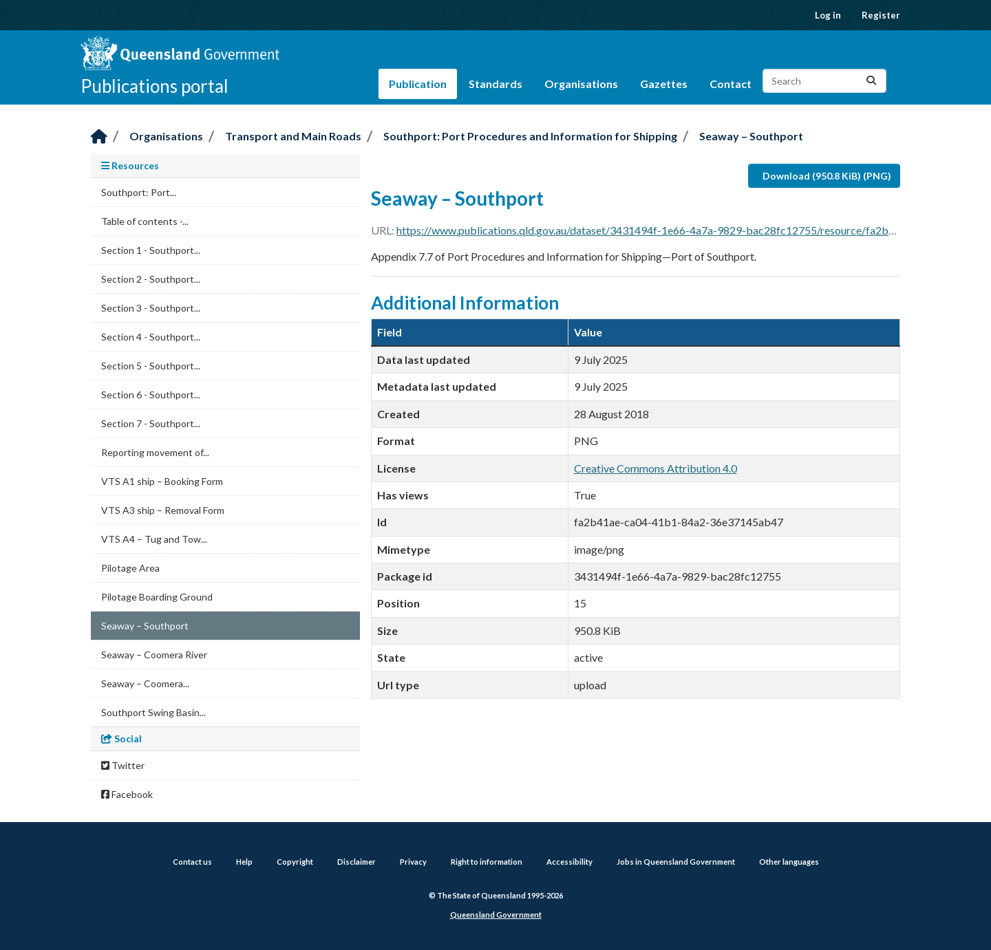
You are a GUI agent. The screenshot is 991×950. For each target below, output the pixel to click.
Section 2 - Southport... (150, 279)
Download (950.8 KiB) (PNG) (827, 176)
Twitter (123, 765)
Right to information (486, 861)
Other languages (789, 861)
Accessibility (569, 861)
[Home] (99, 137)
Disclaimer (356, 861)
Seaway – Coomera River (154, 654)
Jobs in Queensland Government (676, 861)
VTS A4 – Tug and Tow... (154, 539)
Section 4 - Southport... (150, 337)
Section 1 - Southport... (150, 250)
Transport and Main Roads (293, 135)
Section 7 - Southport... (150, 423)
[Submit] (871, 81)
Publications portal (154, 86)
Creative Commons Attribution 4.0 (655, 468)
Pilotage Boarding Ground (157, 597)
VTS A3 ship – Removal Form (162, 510)
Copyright (295, 861)
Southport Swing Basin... (153, 712)
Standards (495, 83)
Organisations (581, 83)
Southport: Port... (138, 192)
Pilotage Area (130, 568)
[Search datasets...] (824, 81)
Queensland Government (496, 914)
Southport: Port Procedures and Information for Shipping (530, 135)
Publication (418, 83)
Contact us (192, 861)
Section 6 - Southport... (150, 394)
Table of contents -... (145, 221)
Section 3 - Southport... (150, 308)
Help (244, 861)
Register (881, 15)
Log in (828, 15)
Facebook (127, 794)
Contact (731, 83)
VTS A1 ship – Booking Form (162, 481)
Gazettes (664, 83)
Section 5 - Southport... (150, 365)
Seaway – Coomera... (145, 683)
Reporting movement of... (155, 452)
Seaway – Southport (751, 135)
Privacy (413, 861)
